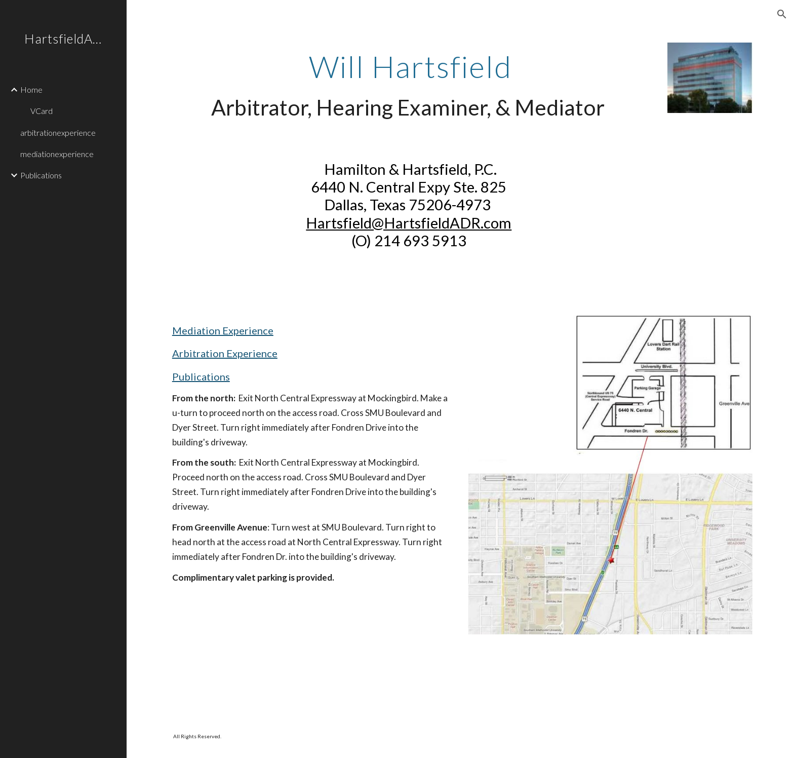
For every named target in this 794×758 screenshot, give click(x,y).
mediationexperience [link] (57, 154)
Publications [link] (41, 175)
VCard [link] (41, 111)
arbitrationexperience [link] (58, 132)
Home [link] (31, 89)
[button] (782, 14)
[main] (410, 86)
